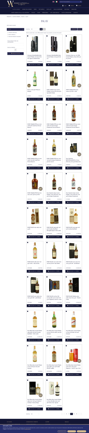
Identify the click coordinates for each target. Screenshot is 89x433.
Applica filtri (15, 53)
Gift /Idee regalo (54, 12)
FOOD (38, 12)
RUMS (35, 9)
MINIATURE (74, 9)
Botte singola (11, 34)
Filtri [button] (15, 29)
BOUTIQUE (67, 9)
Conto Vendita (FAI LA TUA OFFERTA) (20, 12)
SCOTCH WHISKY (16, 9)
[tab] (15, 29)
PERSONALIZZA (62, 431)
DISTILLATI (49, 9)
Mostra (28, 29)
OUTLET (33, 12)
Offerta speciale (12, 32)
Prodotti (9, 16)
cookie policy (28, 429)
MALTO (22, 16)
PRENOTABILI (45, 12)
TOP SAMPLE (41, 9)
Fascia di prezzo (11, 47)
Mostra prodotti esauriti (14, 36)
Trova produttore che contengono (12, 42)
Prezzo (74, 29)
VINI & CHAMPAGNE (58, 9)
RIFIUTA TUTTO (71, 431)
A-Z (79, 29)
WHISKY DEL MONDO (27, 9)
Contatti (75, 12)
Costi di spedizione (66, 12)
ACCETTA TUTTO (82, 431)
